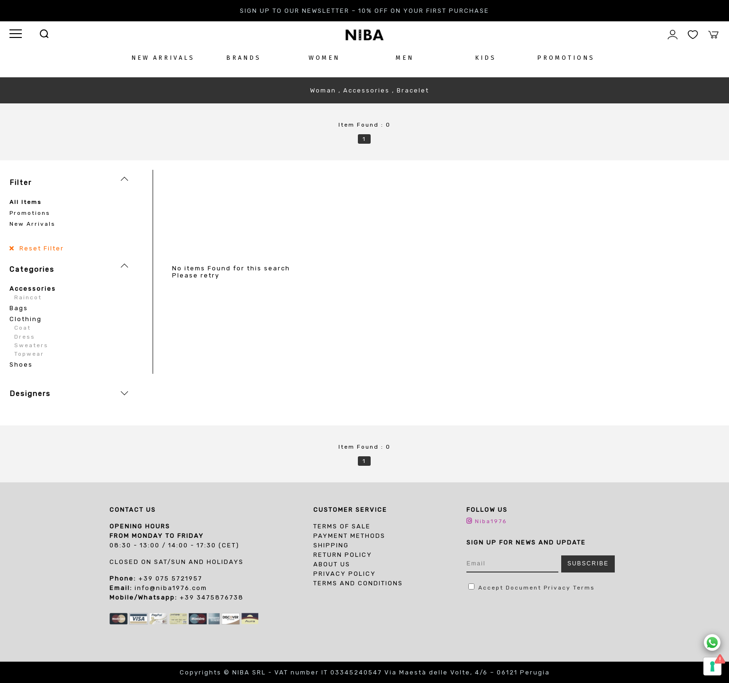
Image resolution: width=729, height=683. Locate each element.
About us (331, 564)
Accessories (32, 288)
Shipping (331, 545)
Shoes (21, 364)
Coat (22, 327)
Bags (18, 308)
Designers (30, 393)
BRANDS (243, 57)
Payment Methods (349, 535)
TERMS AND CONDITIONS (358, 583)
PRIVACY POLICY (344, 573)
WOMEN (324, 57)
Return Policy (342, 554)
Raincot (28, 297)
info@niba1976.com (171, 587)
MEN (405, 57)
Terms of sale (342, 526)
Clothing (25, 319)
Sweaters (31, 345)
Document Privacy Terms (550, 587)
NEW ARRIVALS (163, 57)
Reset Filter (40, 248)
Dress (24, 336)
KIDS (485, 57)
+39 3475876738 (212, 597)
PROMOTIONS (566, 57)
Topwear (29, 354)
